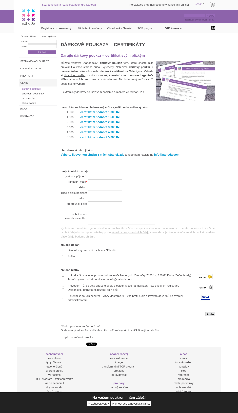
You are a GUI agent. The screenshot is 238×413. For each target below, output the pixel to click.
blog (183, 370)
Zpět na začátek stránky (78, 337)
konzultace (54, 358)
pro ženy (119, 370)
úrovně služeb (183, 362)
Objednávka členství (119, 28)
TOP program (146, 28)
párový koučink (119, 387)
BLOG (23, 109)
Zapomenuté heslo (29, 36)
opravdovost (118, 374)
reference (184, 374)
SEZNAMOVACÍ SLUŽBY (34, 61)
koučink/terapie (119, 358)
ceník (183, 358)
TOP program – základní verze (54, 379)
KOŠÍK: (198, 4)
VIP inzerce (173, 28)
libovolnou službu (74, 75)
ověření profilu (54, 370)
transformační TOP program (119, 366)
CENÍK (24, 82)
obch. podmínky (183, 383)
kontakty (183, 366)
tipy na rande (54, 387)
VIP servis (54, 374)
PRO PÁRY (26, 75)
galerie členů (54, 366)
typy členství (54, 362)
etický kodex (183, 391)
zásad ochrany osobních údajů (130, 232)
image (119, 362)
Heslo (23, 46)
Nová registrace (49, 36)
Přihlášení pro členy (90, 28)
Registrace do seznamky (56, 28)
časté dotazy (54, 391)
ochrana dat (183, 387)
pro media (184, 379)
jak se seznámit (54, 383)
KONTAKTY (27, 116)
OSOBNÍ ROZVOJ (30, 68)
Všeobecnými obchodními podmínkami (152, 228)
